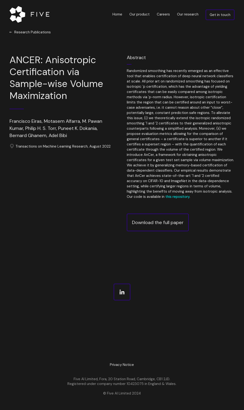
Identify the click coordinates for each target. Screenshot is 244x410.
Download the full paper (157, 222)
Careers (163, 14)
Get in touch (220, 14)
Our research (187, 14)
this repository (177, 196)
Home (117, 14)
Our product (139, 14)
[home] (30, 14)
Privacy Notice (122, 364)
